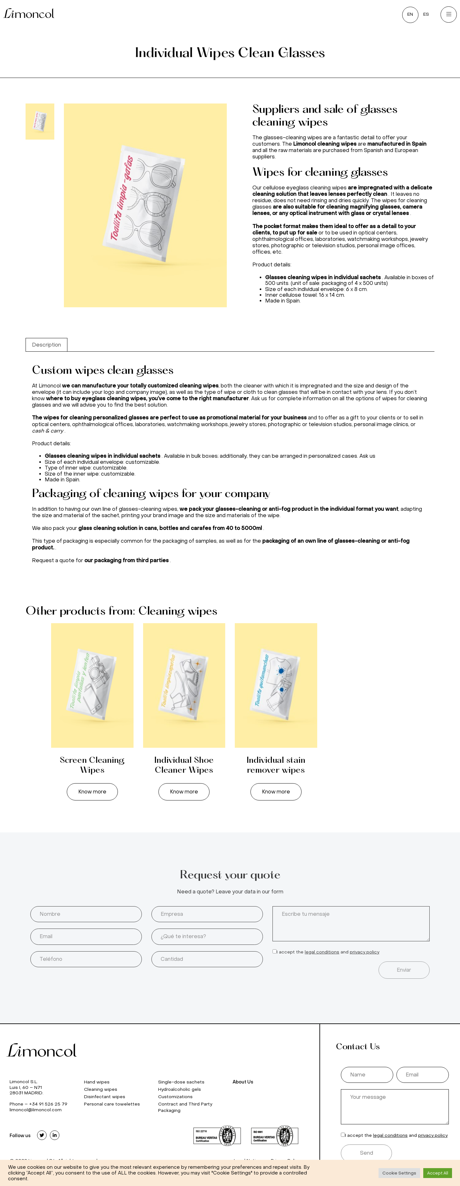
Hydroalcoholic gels (179, 1089)
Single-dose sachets (181, 1082)
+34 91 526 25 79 (48, 1104)
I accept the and (328, 952)
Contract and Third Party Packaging (185, 1107)
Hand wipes (97, 1082)
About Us (243, 1082)
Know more (92, 792)
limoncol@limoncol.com (36, 1110)
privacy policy (364, 952)
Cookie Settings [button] (399, 1173)
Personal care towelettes (112, 1104)
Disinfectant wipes (104, 1096)
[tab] (46, 345)
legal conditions (322, 952)
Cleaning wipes (100, 1089)
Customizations (175, 1096)
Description (46, 345)
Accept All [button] (437, 1173)
